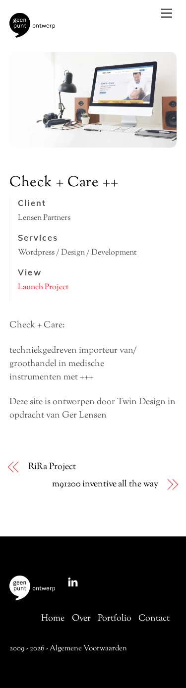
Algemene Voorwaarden (88, 648)
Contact (154, 618)
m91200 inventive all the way (105, 484)
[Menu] (167, 13)
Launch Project (43, 287)
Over (81, 618)
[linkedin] (73, 582)
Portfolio (114, 618)
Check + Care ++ (64, 182)
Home (52, 618)
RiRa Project (52, 467)
